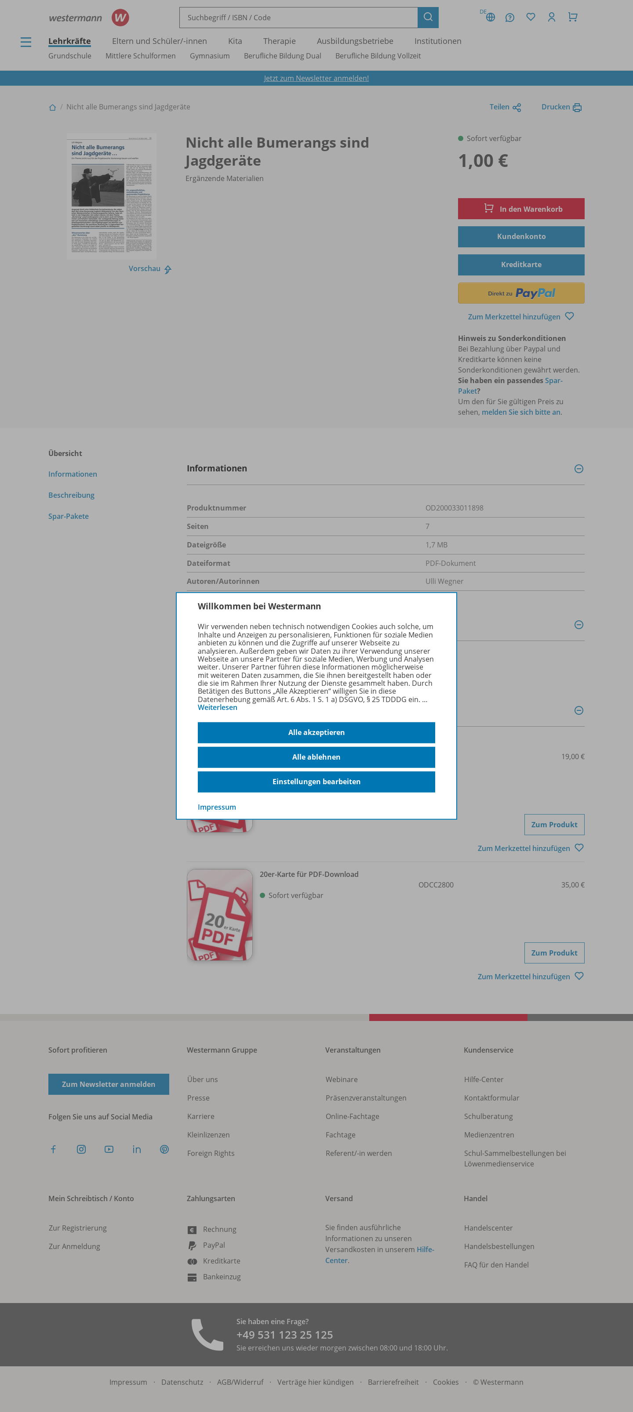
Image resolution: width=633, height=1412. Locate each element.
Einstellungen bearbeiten (317, 781)
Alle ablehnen (316, 757)
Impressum (217, 806)
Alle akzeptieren (316, 732)
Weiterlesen (217, 707)
